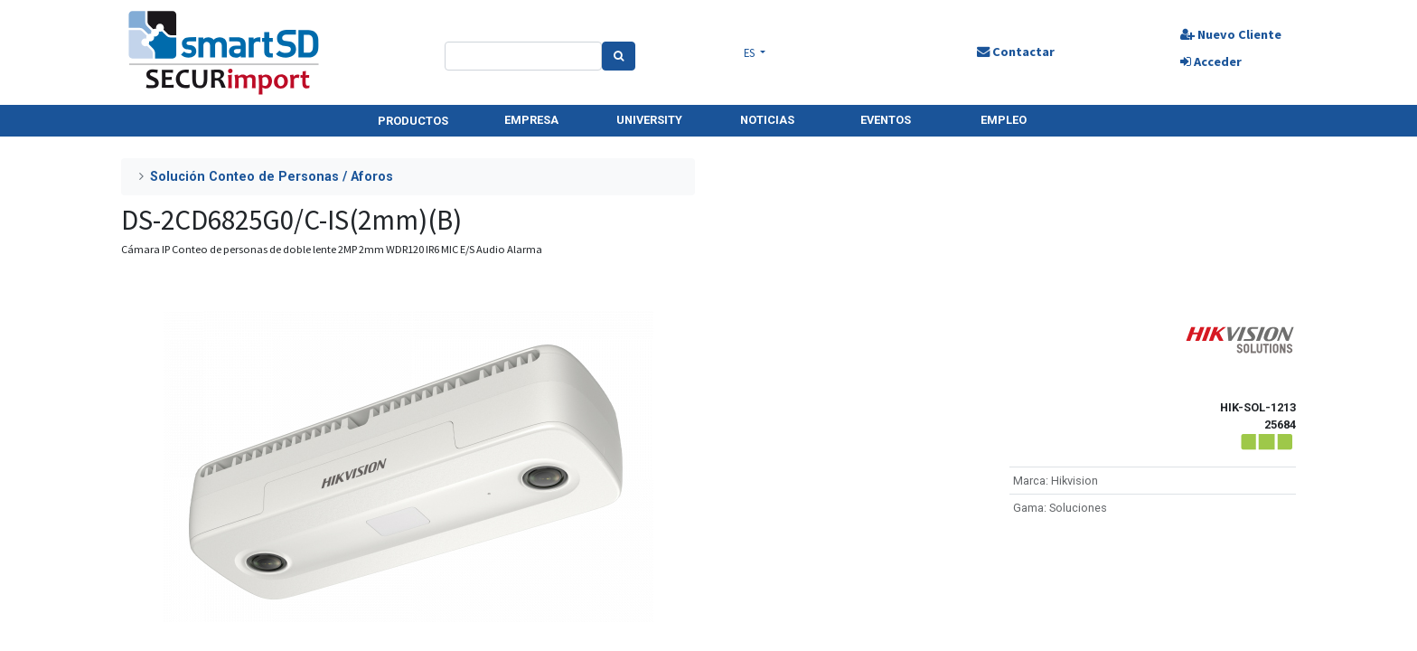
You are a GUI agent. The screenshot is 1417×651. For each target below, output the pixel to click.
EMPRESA (531, 120)
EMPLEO (1004, 120)
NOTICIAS (767, 120)
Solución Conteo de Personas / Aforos (271, 176)
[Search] (618, 56)
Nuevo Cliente (1230, 34)
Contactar (1016, 51)
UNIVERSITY (649, 120)
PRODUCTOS (413, 120)
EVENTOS (885, 120)
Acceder (1211, 61)
